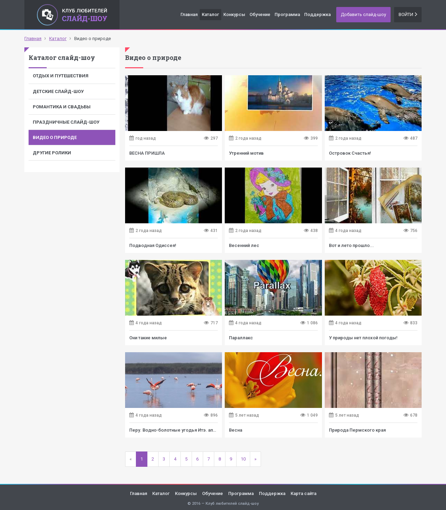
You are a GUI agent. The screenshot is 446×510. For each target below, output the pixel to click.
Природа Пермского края (357, 430)
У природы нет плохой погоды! (363, 337)
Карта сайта (303, 493)
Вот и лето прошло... (351, 245)
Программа (287, 14)
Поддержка (317, 14)
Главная (189, 14)
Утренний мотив (246, 153)
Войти (408, 14)
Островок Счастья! (350, 153)
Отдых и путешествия (61, 75)
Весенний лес (244, 245)
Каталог (210, 14)
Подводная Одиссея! (152, 245)
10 (243, 459)
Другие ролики (52, 152)
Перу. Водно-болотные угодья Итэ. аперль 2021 (182, 430)
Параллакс (241, 337)
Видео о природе (55, 137)
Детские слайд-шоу (58, 91)
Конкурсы (234, 14)
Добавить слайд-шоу (363, 14)
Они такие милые (148, 337)
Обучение (259, 14)
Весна (235, 430)
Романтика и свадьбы (62, 106)
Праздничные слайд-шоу (66, 122)
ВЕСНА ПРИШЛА (147, 153)
